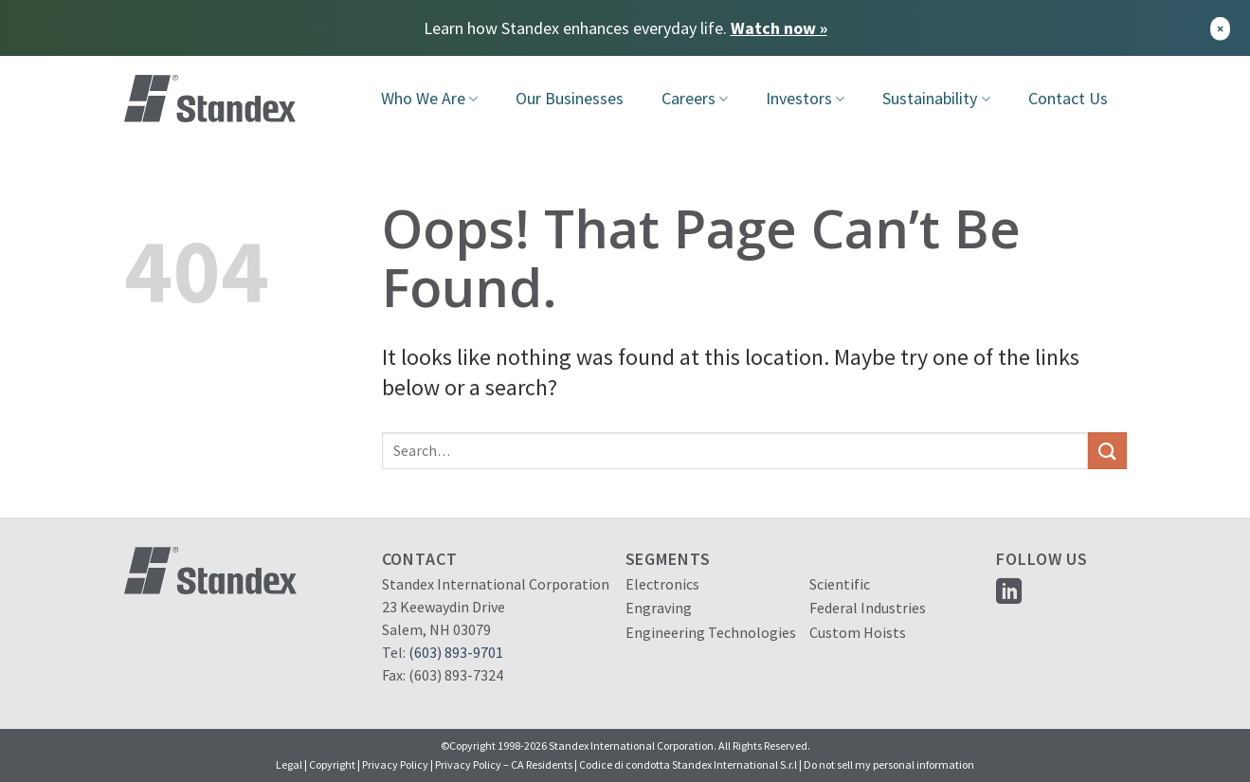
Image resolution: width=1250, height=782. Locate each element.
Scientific (839, 583)
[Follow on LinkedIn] (1009, 593)
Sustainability (935, 98)
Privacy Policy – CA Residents (503, 764)
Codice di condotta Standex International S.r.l (688, 764)
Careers (694, 98)
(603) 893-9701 (455, 652)
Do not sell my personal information (889, 764)
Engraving (658, 607)
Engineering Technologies (710, 632)
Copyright (332, 764)
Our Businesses (570, 98)
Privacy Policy (395, 764)
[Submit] (1107, 450)
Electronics (662, 583)
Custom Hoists (857, 632)
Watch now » (779, 28)
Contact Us (1068, 98)
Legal (289, 764)
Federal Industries (867, 607)
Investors (805, 98)
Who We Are (429, 98)
